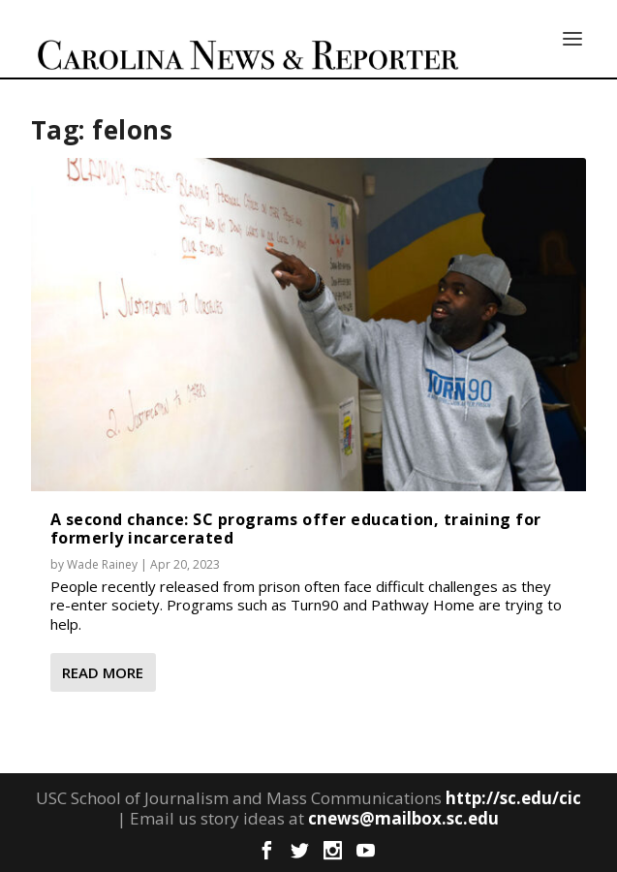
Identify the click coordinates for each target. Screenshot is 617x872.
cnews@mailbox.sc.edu (403, 818)
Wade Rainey (102, 564)
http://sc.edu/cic (513, 798)
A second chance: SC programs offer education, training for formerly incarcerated (295, 528)
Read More (102, 672)
